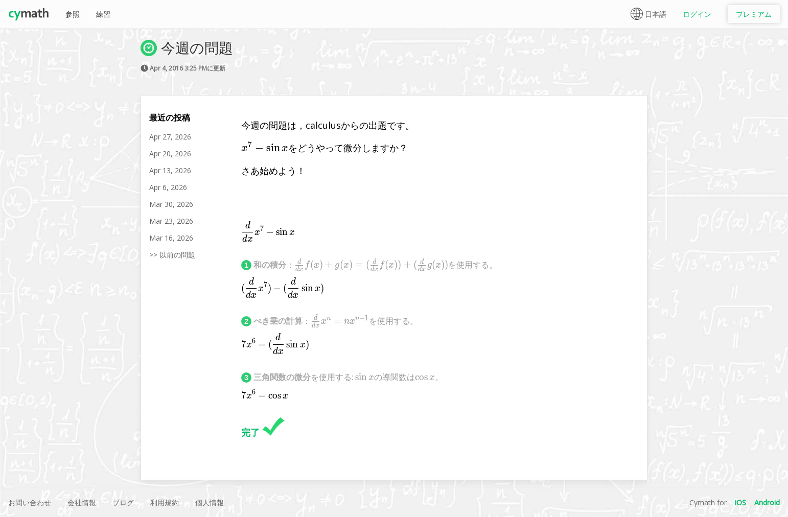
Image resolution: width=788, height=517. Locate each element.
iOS (740, 502)
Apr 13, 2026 (170, 170)
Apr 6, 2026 (168, 187)
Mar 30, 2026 (171, 204)
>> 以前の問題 (172, 255)
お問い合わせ (29, 502)
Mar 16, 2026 (171, 238)
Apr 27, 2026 (170, 137)
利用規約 (164, 502)
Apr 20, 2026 (170, 153)
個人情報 (209, 502)
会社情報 (81, 502)
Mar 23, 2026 (171, 221)
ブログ (123, 502)
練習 (103, 14)
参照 (72, 14)
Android (767, 502)
